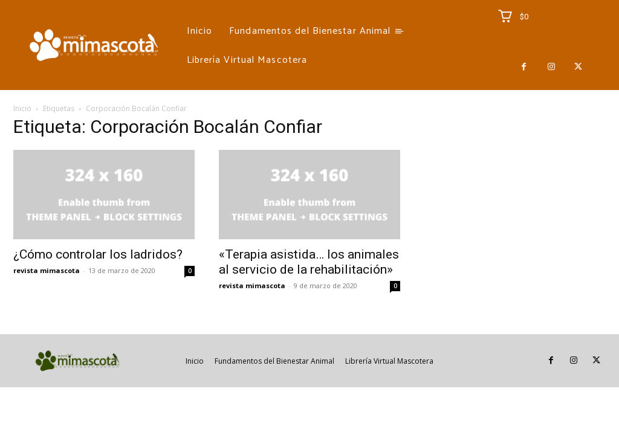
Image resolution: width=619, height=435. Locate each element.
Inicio (22, 108)
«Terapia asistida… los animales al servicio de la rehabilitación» (309, 262)
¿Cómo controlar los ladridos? (98, 254)
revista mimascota (46, 270)
